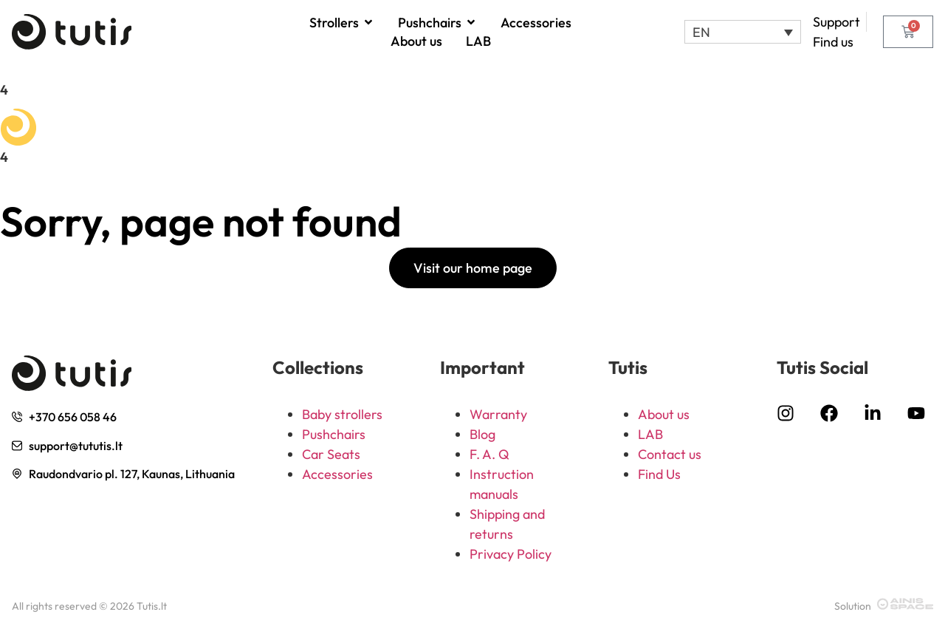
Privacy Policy (510, 553)
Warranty (498, 414)
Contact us (669, 454)
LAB (650, 434)
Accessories (337, 474)
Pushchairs (333, 434)
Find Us (659, 474)
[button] (742, 32)
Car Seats (331, 454)
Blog (482, 434)
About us (664, 414)
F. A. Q (489, 454)
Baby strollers (342, 414)
